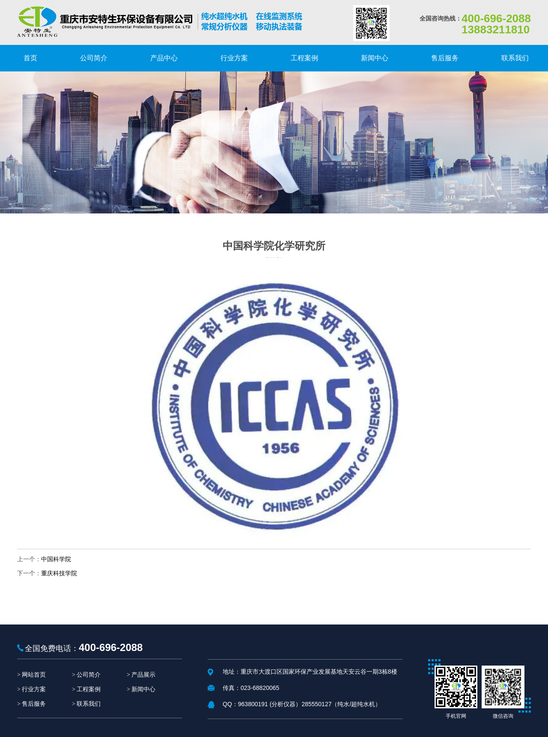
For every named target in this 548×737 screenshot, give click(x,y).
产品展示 (143, 675)
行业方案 (34, 689)
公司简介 (89, 675)
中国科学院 (56, 559)
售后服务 (34, 704)
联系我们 (89, 704)
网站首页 (34, 675)
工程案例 (89, 689)
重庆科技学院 (59, 573)
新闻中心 (143, 689)
